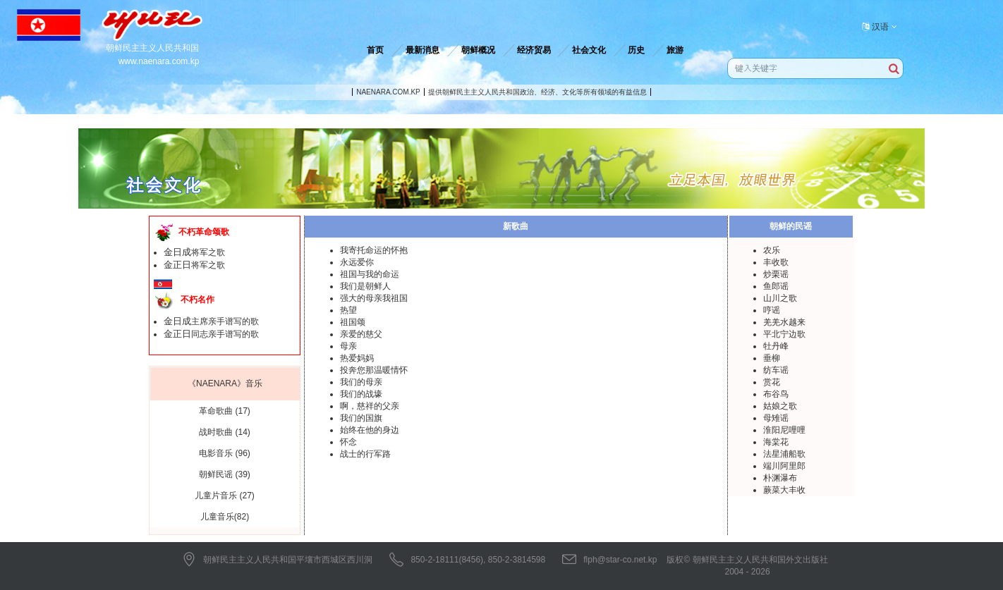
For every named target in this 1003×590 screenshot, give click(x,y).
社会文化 (589, 50)
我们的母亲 (361, 382)
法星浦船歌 (784, 454)
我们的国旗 (361, 418)
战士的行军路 (365, 454)
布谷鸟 (776, 394)
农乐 (771, 250)
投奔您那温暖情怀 (374, 370)
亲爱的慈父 (361, 334)
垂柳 (771, 358)
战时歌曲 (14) (224, 432)
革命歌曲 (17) (224, 411)
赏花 (771, 382)
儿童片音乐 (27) (225, 495)
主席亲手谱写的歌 (211, 321)
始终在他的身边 (369, 430)
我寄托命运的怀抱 (374, 250)
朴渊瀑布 (780, 478)
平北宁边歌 (784, 334)
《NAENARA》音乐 (225, 383)
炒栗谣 (776, 274)
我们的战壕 (361, 394)
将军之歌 (194, 252)
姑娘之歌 (780, 406)
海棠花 (776, 442)
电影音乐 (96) (224, 453)
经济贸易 (534, 50)
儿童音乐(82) (224, 517)
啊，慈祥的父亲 (369, 406)
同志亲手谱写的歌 (211, 334)
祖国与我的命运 (369, 274)
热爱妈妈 (357, 358)
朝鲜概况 (478, 50)
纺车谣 (776, 370)
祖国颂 (352, 322)
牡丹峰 (776, 346)
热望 (348, 310)
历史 (636, 50)
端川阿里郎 (784, 466)
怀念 (348, 442)
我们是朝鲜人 (365, 286)
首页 (375, 50)
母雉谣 (776, 418)
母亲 (348, 346)
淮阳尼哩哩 (784, 430)
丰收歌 (776, 262)
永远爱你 (357, 262)
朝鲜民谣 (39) (224, 474)
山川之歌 (780, 298)
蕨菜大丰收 (784, 490)
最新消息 (422, 50)
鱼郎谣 (776, 286)
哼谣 (771, 310)
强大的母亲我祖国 (374, 298)
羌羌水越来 (784, 322)
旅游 (675, 50)
